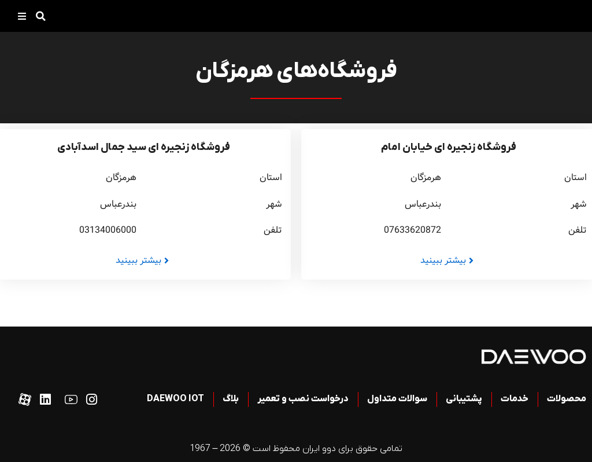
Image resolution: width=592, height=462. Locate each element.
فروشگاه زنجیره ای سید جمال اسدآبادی (143, 147)
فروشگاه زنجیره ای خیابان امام (448, 147)
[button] (40, 16)
